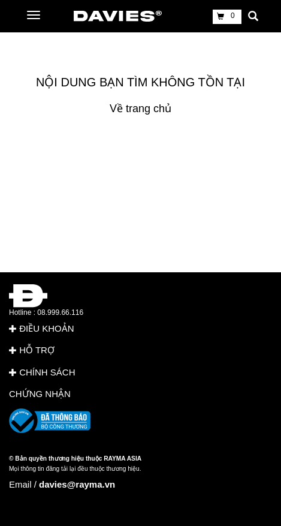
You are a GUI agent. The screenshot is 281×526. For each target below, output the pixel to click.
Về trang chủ (140, 109)
